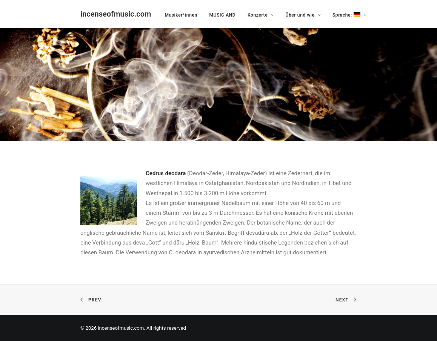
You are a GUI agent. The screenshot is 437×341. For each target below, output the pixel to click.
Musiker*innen (181, 15)
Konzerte (261, 15)
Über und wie (302, 15)
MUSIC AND (222, 15)
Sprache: (349, 15)
